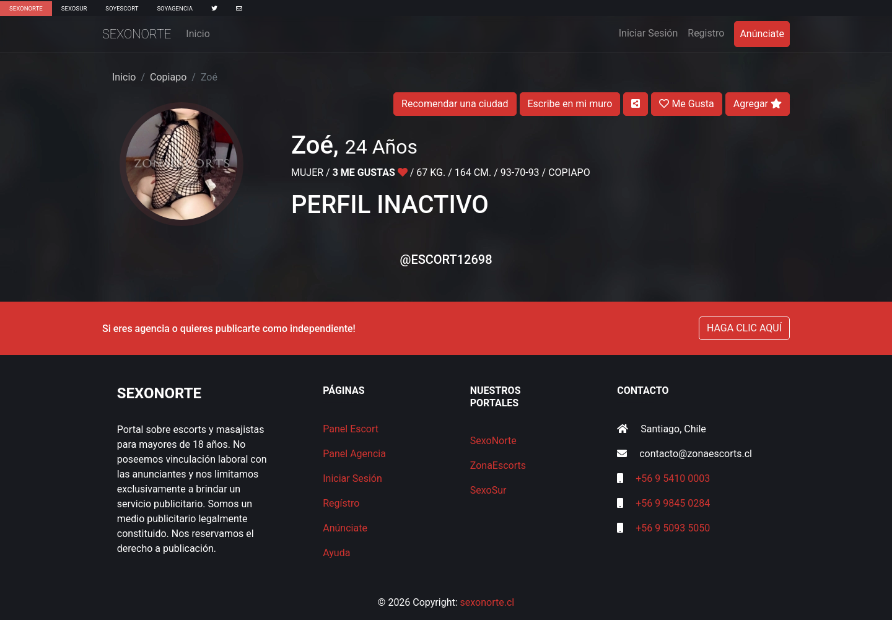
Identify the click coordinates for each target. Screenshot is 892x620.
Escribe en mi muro (570, 104)
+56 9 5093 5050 (673, 528)
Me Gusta (686, 104)
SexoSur (74, 8)
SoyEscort (121, 8)
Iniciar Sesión (651, 32)
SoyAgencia (175, 8)
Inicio (197, 34)
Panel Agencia (354, 454)
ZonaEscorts (498, 465)
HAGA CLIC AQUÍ (744, 328)
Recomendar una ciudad (454, 104)
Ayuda (336, 553)
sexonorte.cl (487, 602)
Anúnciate (762, 34)
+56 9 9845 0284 (673, 503)
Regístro (341, 503)
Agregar (757, 104)
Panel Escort (350, 429)
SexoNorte (26, 8)
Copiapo (168, 77)
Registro (706, 33)
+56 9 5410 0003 (673, 478)
